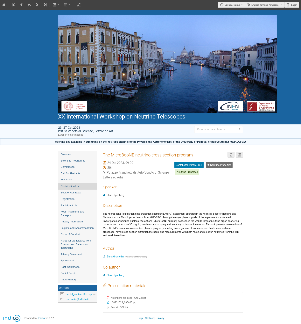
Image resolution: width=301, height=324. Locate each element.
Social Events (68, 273)
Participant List (69, 205)
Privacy (160, 318)
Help (140, 318)
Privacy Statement (71, 254)
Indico (41, 318)
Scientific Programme (73, 160)
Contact (149, 318)
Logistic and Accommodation (77, 228)
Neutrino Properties (187, 172)
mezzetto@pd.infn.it (77, 299)
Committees (67, 166)
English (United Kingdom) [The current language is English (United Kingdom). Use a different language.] (265, 5)
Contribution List (70, 186)
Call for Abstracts (70, 173)
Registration (67, 199)
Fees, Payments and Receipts (72, 213)
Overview (66, 154)
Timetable (66, 179)
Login (294, 5)
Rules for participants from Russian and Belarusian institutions (76, 244)
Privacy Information (72, 221)
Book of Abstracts (71, 192)
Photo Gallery (68, 279)
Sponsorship (68, 260)
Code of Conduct (70, 234)
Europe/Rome (232, 5)
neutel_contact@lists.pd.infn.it (83, 294)
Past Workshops (70, 266)
